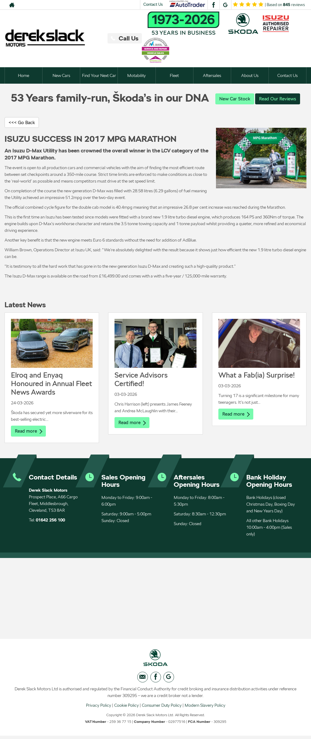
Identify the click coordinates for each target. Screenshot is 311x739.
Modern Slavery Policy (205, 708)
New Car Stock (233, 99)
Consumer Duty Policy (162, 708)
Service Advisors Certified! (141, 380)
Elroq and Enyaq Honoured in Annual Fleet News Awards (51, 384)
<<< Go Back (23, 123)
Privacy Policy (98, 708)
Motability (136, 75)
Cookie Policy (126, 708)
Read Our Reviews (278, 99)
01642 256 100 (50, 521)
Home (23, 75)
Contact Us (153, 4)
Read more (29, 432)
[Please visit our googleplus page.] (225, 5)
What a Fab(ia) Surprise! (256, 375)
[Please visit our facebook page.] (213, 5)
